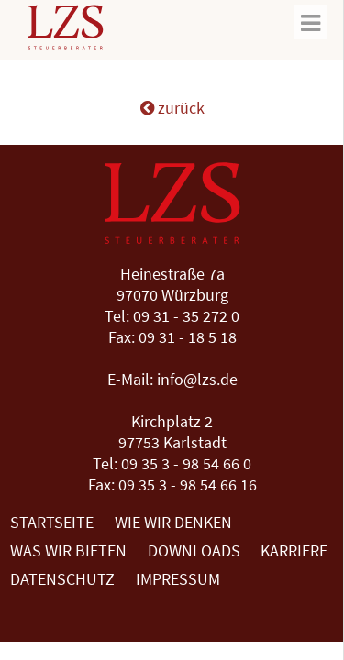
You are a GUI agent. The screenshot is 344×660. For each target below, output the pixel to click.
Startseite (52, 522)
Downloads (194, 550)
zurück (172, 107)
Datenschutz (62, 578)
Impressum (178, 578)
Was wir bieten (68, 550)
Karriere (294, 550)
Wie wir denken (173, 522)
